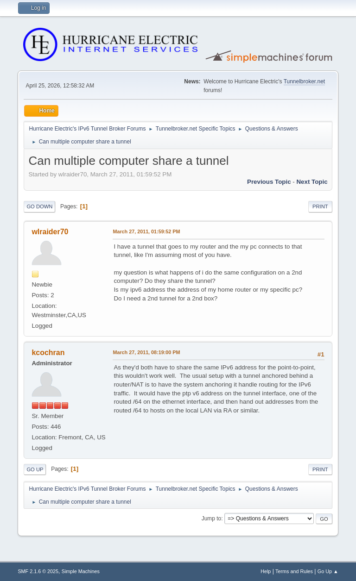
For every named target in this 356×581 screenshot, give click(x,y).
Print (320, 206)
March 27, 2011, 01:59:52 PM (146, 231)
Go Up (34, 469)
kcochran (48, 352)
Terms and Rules (294, 571)
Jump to (212, 518)
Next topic (311, 181)
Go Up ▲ (328, 571)
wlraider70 (50, 232)
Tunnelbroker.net (304, 81)
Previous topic (269, 181)
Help (266, 571)
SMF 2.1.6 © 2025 (38, 571)
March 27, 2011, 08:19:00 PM (146, 352)
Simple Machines (81, 571)
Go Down (39, 206)
